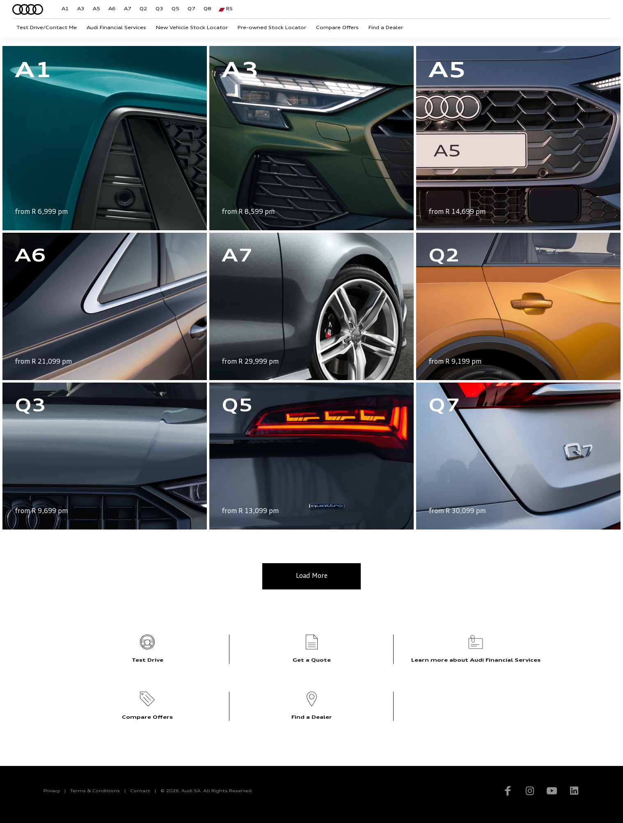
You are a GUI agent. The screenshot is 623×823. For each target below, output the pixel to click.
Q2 (143, 9)
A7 (127, 9)
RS (229, 9)
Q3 (159, 9)
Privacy (52, 791)
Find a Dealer (386, 28)
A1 (65, 9)
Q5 (175, 9)
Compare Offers (337, 28)
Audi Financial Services (116, 28)
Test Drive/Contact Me (46, 28)
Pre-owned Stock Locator (272, 28)
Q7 (191, 9)
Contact (140, 791)
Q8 (207, 9)
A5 (96, 9)
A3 (81, 9)
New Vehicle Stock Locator (192, 28)
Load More (312, 576)
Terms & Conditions (95, 791)
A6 (112, 9)
